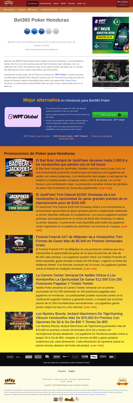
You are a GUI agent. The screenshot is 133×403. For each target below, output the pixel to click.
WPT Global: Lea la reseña (36, 137)
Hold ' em (82, 3)
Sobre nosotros (47, 379)
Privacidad (72, 379)
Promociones (45, 3)
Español (33, 10)
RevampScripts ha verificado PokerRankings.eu (92, 394)
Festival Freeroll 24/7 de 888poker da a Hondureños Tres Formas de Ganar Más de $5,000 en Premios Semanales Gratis (79, 241)
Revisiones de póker (49, 10)
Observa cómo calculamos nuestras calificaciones (41, 49)
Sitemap (69, 381)
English (71, 371)
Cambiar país (122, 4)
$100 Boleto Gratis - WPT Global (111, 120)
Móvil (63, 3)
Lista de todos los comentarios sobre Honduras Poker (66, 363)
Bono (56, 3)
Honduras (9, 10)
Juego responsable (83, 379)
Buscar (63, 381)
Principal (21, 10)
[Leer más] (105, 188)
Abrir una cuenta (109, 115)
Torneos (71, 3)
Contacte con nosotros (61, 379)
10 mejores (32, 3)
